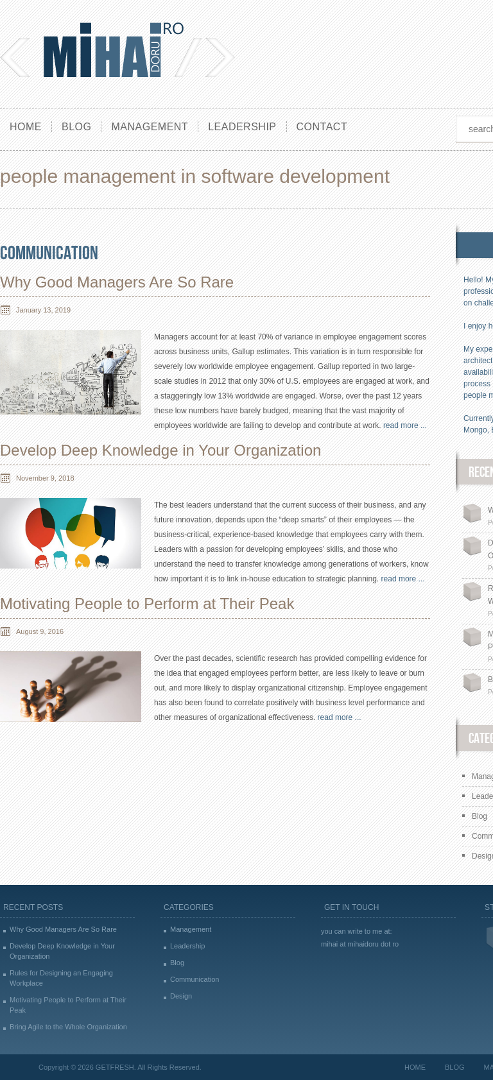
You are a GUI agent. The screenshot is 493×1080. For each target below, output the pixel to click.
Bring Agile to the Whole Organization (68, 1027)
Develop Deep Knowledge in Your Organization (160, 450)
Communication (49, 253)
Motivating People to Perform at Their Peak (147, 603)
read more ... (405, 425)
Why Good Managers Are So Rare (117, 282)
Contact (322, 126)
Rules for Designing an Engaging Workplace (61, 978)
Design (181, 996)
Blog (76, 126)
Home (26, 126)
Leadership (242, 126)
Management (149, 126)
